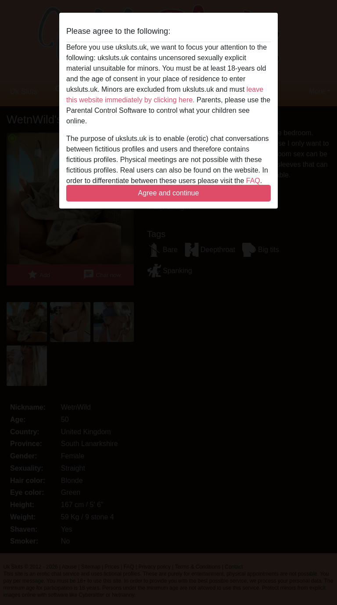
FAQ (253, 180)
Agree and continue (168, 193)
